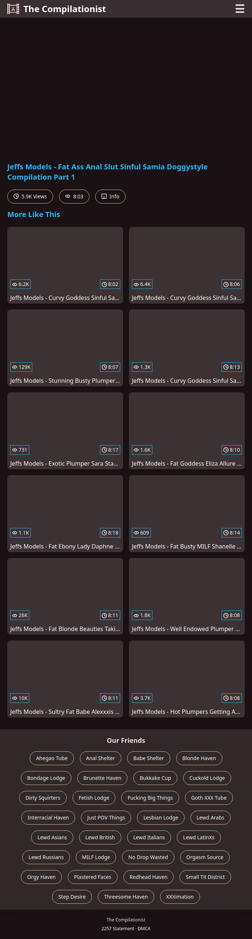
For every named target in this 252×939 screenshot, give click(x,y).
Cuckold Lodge (207, 777)
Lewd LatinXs (199, 837)
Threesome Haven (126, 896)
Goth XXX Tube (209, 797)
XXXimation (180, 896)
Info (110, 196)
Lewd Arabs (211, 817)
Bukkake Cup (155, 777)
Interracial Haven (48, 817)
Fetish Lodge (94, 797)
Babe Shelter (148, 758)
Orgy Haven (41, 876)
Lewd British (100, 837)
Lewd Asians (52, 837)
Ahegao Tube (51, 758)
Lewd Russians (46, 857)
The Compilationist (56, 9)
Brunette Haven (103, 777)
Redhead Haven (149, 876)
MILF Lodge (96, 857)
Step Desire (72, 896)
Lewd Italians (149, 837)
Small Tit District (205, 876)
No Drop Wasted (148, 857)
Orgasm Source (204, 857)
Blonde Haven (199, 758)
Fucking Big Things (150, 797)
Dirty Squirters (42, 797)
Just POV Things (106, 817)
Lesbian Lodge (160, 817)
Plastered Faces (92, 876)
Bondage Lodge (46, 777)
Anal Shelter (100, 758)
